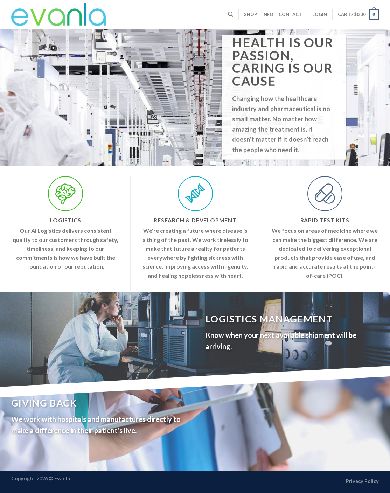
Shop (250, 14)
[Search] (230, 14)
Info (268, 14)
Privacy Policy (362, 481)
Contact (290, 14)
